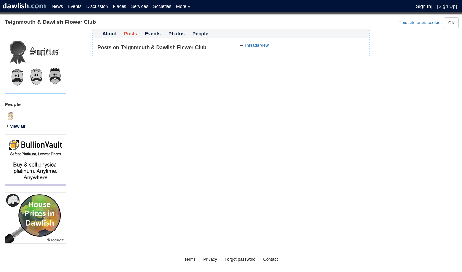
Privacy (210, 259)
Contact (270, 259)
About (109, 33)
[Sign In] (423, 6)
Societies (162, 6)
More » (183, 6)
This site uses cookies (421, 22)
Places (119, 6)
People (200, 33)
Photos (176, 33)
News (57, 6)
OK (451, 22)
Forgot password (240, 259)
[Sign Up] (447, 6)
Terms (190, 259)
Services (140, 6)
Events (74, 6)
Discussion (97, 6)
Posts (130, 33)
